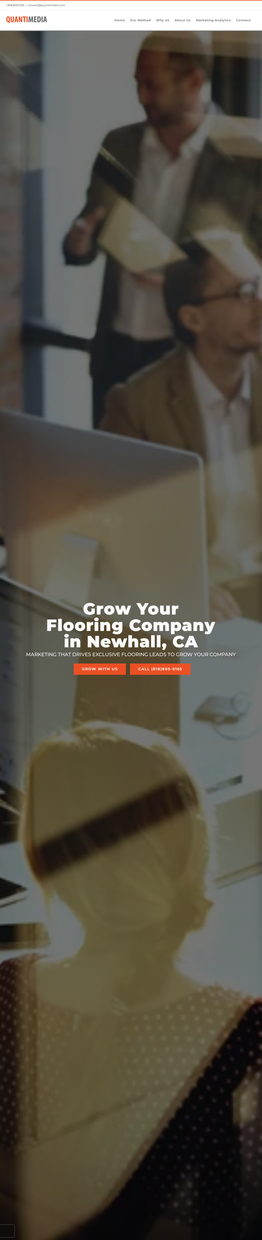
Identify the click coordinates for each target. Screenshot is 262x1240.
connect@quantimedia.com (46, 5)
